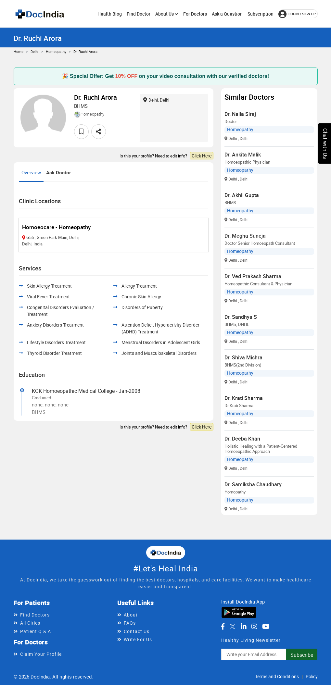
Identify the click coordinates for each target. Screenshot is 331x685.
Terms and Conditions (277, 676)
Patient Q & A (35, 631)
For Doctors (195, 14)
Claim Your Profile (41, 654)
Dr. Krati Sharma (243, 398)
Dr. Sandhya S (240, 316)
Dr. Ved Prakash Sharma (252, 276)
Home (18, 51)
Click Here (201, 156)
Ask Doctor (58, 172)
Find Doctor (138, 14)
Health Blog (109, 14)
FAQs (130, 623)
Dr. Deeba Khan (242, 438)
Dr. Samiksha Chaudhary (253, 484)
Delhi (35, 51)
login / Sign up (297, 14)
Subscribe (301, 654)
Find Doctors (35, 615)
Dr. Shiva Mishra (243, 357)
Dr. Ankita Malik (242, 154)
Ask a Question (227, 14)
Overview (31, 172)
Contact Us (136, 631)
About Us (166, 14)
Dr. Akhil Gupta (241, 195)
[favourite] (81, 131)
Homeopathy (56, 51)
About (131, 615)
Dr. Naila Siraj (240, 114)
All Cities (30, 623)
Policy (312, 676)
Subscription (261, 14)
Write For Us (138, 639)
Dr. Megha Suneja (245, 235)
